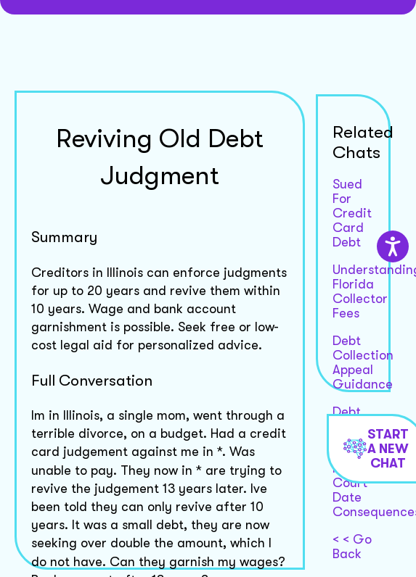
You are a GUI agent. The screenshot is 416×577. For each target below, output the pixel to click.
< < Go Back (352, 546)
